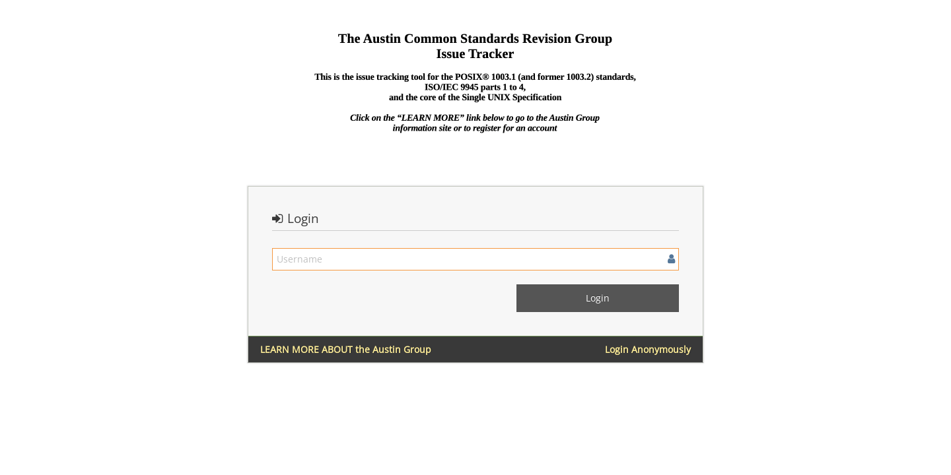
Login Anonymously (648, 349)
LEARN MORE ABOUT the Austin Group (345, 349)
